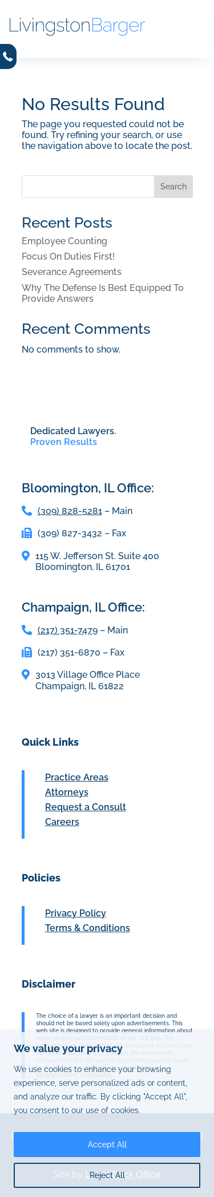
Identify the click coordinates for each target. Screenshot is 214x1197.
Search (173, 186)
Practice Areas (76, 777)
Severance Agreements (72, 271)
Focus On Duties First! (68, 256)
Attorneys (66, 792)
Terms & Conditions (87, 928)
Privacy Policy (75, 913)
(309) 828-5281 (70, 511)
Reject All (107, 1175)
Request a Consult (85, 807)
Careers (62, 821)
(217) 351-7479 (68, 630)
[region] (107, 1114)
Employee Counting (64, 241)
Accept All (107, 1144)
